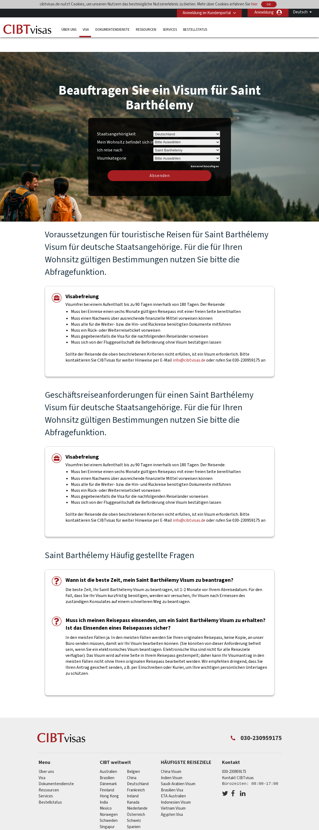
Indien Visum (171, 762)
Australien (108, 756)
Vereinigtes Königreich (146, 817)
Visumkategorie (111, 141)
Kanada (133, 786)
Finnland (107, 774)
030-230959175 (234, 756)
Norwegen (109, 798)
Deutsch (300, 12)
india (104, 786)
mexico (106, 792)
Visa (86, 29)
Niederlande (137, 792)
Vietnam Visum (173, 792)
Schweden (109, 805)
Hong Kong (109, 780)
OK (269, 4)
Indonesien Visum (176, 786)
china (131, 762)
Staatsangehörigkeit (116, 118)
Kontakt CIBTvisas (238, 762)
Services (170, 29)
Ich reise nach (109, 134)
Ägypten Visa (172, 798)
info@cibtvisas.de (189, 344)
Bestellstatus (195, 29)
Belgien (133, 756)
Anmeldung (264, 12)
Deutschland (138, 768)
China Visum (171, 756)
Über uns (68, 29)
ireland (133, 780)
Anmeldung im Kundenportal (206, 12)
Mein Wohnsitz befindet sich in (125, 126)
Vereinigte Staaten (116, 817)
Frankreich (136, 774)
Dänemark (108, 768)
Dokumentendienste (112, 29)
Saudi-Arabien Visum (178, 768)
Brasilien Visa (172, 774)
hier (254, 4)
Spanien (133, 811)
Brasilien (107, 762)
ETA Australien (173, 780)
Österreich (136, 798)
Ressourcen (146, 29)
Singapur (107, 811)
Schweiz (134, 805)
